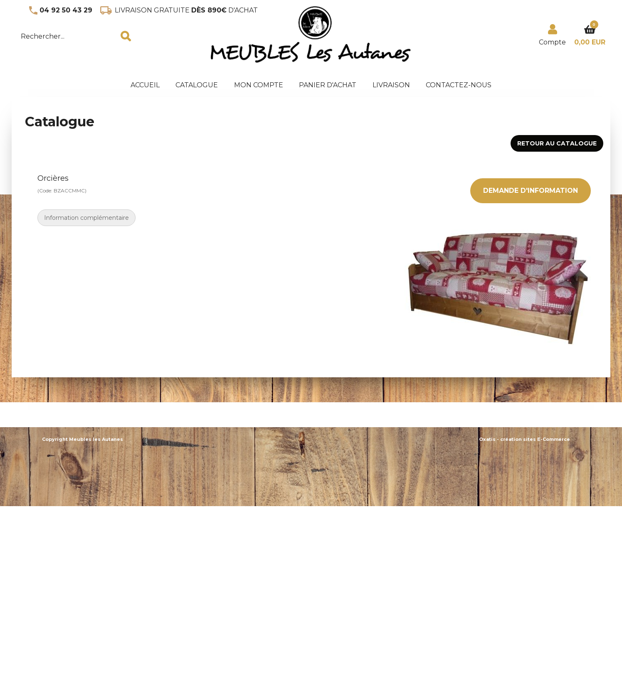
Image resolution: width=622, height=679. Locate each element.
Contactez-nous (458, 85)
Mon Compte (258, 85)
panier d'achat (327, 85)
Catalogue (196, 85)
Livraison (391, 85)
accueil (145, 85)
